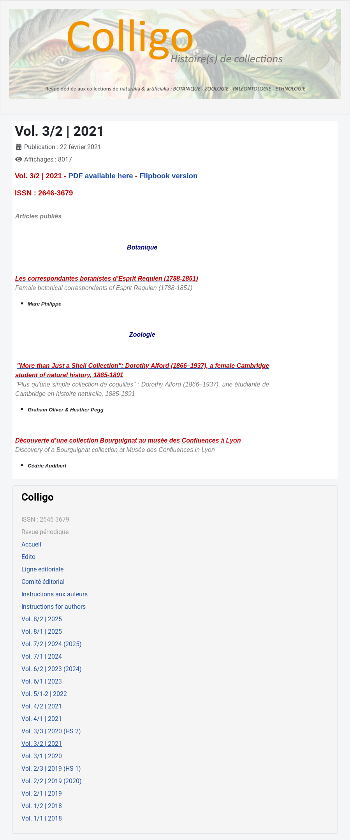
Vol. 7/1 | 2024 (41, 656)
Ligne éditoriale (42, 569)
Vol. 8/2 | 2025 (41, 619)
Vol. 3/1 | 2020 (41, 756)
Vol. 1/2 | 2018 (41, 806)
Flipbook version (168, 176)
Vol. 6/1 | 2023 (41, 681)
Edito (28, 557)
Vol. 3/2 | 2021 (41, 743)
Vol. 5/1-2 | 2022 (44, 694)
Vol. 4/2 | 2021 (41, 706)
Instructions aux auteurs (54, 594)
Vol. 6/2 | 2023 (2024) (51, 669)
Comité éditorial (43, 581)
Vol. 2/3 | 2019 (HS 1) (51, 768)
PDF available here (101, 176)
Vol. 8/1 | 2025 (41, 631)
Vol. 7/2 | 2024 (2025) (51, 644)
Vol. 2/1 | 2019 (41, 793)
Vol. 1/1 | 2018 (41, 818)
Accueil (31, 544)
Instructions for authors (53, 606)
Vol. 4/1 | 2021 (41, 718)
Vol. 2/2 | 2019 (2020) (51, 781)
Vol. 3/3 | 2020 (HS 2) (51, 731)
